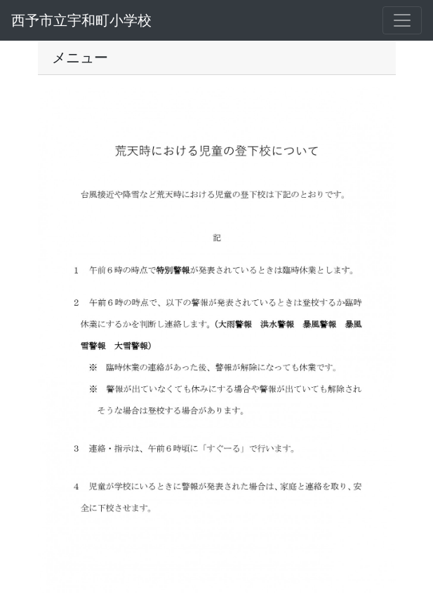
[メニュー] (402, 20)
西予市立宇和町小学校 (81, 20)
